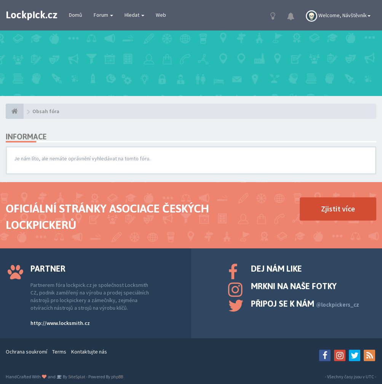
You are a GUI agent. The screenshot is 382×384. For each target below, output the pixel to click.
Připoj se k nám (305, 304)
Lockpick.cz (32, 15)
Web (161, 14)
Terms (59, 351)
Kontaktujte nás (89, 351)
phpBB (117, 376)
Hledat (134, 14)
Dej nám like (276, 269)
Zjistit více (338, 208)
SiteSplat (76, 376)
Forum (103, 14)
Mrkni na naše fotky (294, 286)
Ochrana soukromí (26, 351)
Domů (75, 14)
